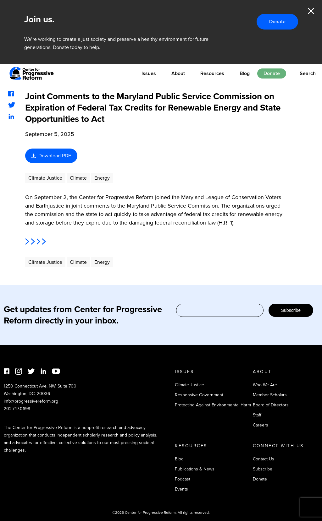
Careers (260, 425)
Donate (277, 21)
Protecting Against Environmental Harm (213, 405)
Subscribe (291, 310)
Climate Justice (45, 178)
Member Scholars (270, 395)
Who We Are (265, 385)
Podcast (182, 479)
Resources (212, 73)
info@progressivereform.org (31, 401)
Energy (102, 178)
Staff (257, 415)
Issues (149, 73)
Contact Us (263, 459)
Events (181, 489)
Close (311, 11)
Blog (245, 73)
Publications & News (194, 469)
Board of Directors (271, 405)
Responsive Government (199, 395)
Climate (78, 178)
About (178, 73)
